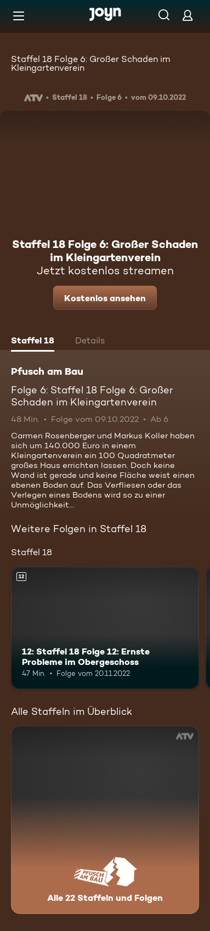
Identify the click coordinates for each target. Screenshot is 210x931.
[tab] (32, 342)
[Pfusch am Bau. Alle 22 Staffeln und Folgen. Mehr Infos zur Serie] (105, 820)
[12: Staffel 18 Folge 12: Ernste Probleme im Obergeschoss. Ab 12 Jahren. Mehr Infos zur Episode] (105, 628)
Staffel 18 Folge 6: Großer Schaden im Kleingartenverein (90, 63)
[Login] (187, 15)
